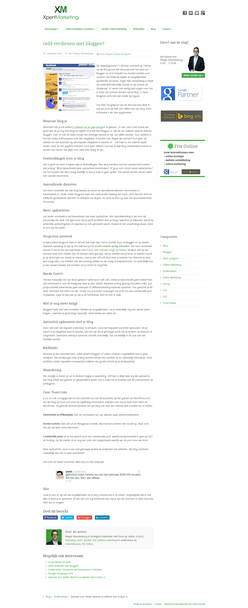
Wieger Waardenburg (83, 53)
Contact (167, 29)
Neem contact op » (193, 75)
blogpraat (126, 54)
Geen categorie (171, 258)
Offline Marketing (172, 264)
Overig (166, 283)
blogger (117, 54)
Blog (153, 29)
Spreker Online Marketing (114, 29)
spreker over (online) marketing (100, 540)
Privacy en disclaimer (142, 604)
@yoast (85, 462)
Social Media (169, 303)
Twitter (105, 242)
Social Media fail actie (59, 562)
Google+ (84, 517)
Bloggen (167, 252)
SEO (165, 296)
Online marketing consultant (80, 29)
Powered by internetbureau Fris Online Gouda (184, 604)
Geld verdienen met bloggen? (73, 43)
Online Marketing (172, 277)
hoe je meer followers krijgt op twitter (106, 250)
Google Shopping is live (60, 573)
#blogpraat (109, 69)
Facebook (50, 517)
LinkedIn (102, 517)
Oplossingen (51, 29)
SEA (165, 290)
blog (103, 54)
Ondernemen (169, 271)
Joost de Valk (50, 398)
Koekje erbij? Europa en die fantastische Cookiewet (75, 569)
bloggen (109, 54)
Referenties (138, 29)
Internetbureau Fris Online (79, 544)
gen (89, 127)
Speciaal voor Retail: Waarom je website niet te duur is (76, 577)
